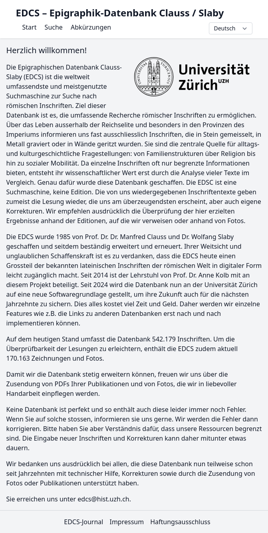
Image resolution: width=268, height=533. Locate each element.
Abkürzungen (91, 27)
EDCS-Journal (83, 521)
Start (29, 27)
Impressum (126, 521)
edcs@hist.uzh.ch (103, 499)
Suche (54, 27)
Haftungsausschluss (180, 521)
